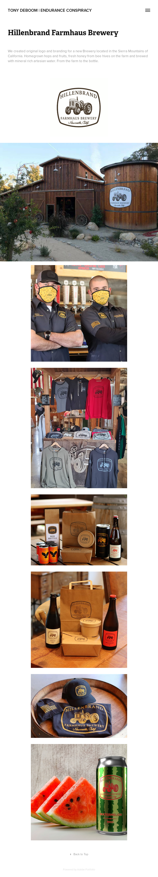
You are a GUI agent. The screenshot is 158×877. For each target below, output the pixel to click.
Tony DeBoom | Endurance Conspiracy (50, 10)
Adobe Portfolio (86, 869)
